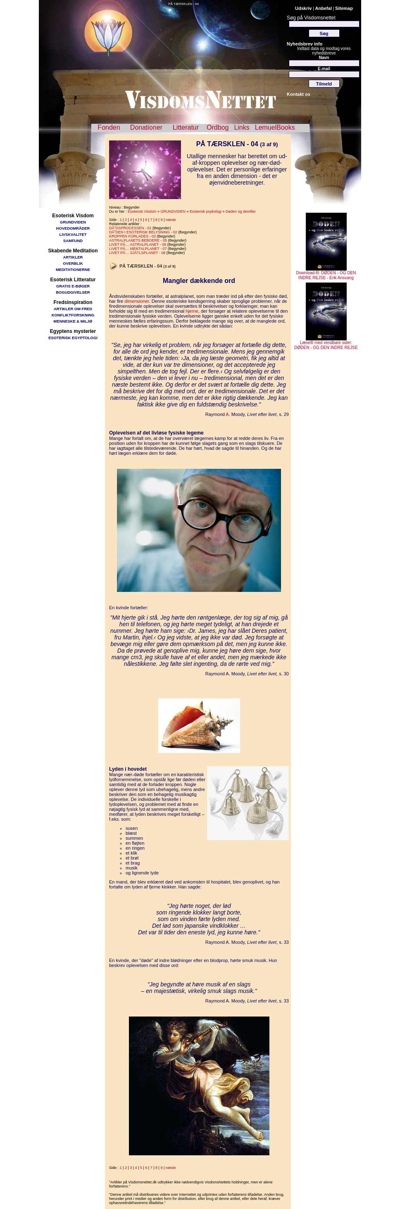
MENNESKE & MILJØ (73, 321)
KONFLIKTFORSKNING (73, 315)
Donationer (146, 127)
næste (171, 220)
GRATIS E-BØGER (73, 286)
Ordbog (218, 127)
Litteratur (186, 127)
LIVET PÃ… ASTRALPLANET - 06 (137, 244)
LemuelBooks (275, 127)
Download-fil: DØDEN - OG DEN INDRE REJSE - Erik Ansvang (326, 273)
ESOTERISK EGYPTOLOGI (73, 337)
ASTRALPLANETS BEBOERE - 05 (138, 240)
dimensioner (136, 301)
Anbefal (323, 8)
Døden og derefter (241, 211)
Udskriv (303, 8)
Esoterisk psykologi (205, 211)
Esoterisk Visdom (142, 211)
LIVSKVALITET (73, 234)
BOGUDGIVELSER (73, 292)
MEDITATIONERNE (73, 269)
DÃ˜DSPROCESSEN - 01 (130, 228)
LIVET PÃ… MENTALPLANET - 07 (138, 249)
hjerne (192, 311)
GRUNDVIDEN (73, 222)
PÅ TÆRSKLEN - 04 (183, 4)
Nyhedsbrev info (304, 43)
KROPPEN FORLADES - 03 (132, 236)
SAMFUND (73, 240)
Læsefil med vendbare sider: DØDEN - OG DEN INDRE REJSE (325, 343)
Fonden (109, 127)
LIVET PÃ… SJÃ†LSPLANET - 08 (137, 253)
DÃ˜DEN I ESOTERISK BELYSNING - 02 (143, 232)
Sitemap (344, 8)
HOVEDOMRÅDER (73, 228)
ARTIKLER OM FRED (73, 308)
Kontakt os (298, 94)
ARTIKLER (73, 257)
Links (241, 127)
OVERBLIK (73, 263)
